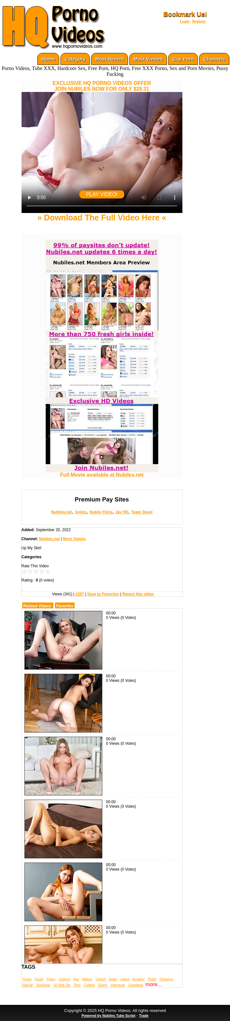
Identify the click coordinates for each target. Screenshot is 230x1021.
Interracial (118, 985)
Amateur (139, 979)
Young (27, 979)
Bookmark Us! (185, 14)
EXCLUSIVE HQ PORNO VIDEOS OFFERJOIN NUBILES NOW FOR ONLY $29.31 (102, 86)
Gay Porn (183, 59)
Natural (28, 985)
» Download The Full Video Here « (101, 217)
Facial (39, 979)
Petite (152, 979)
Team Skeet (141, 512)
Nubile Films (100, 512)
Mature (87, 979)
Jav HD (121, 512)
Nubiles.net (61, 512)
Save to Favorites (103, 594)
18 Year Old (61, 985)
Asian (113, 979)
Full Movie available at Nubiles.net (102, 473)
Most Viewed (148, 59)
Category (75, 59)
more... (154, 984)
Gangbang (135, 985)
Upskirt (101, 979)
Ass (76, 979)
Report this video (138, 594)
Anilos (81, 512)
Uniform (64, 979)
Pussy (51, 979)
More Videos (74, 539)
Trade (143, 1015)
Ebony (102, 985)
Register (199, 21)
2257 (79, 594)
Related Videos (37, 606)
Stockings (43, 985)
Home (48, 59)
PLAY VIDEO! (101, 194)
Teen (77, 985)
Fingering (166, 979)
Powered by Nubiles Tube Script (108, 1015)
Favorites (64, 606)
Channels (214, 59)
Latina (124, 979)
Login (184, 21)
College (89, 985)
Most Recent (109, 59)
